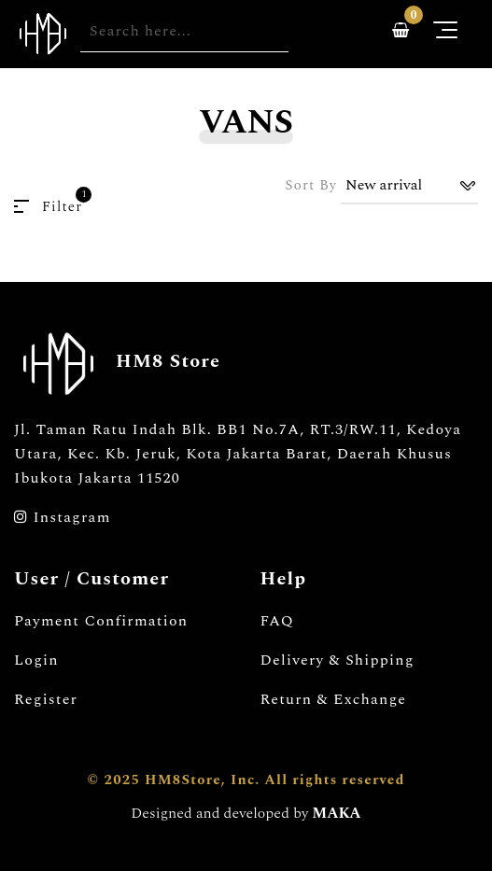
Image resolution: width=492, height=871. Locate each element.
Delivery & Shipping (337, 660)
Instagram (62, 517)
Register (45, 699)
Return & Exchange (333, 699)
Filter (48, 207)
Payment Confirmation (101, 621)
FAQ (277, 621)
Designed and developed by (245, 813)
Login (36, 660)
